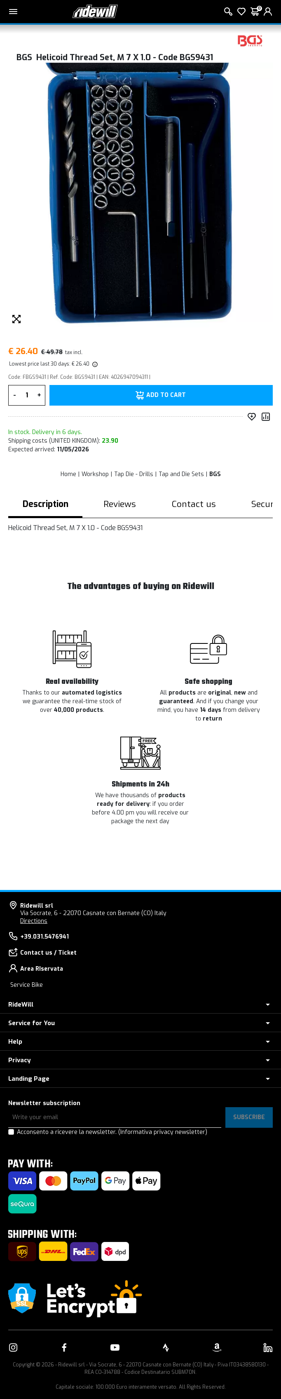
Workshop (95, 474)
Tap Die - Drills (133, 474)
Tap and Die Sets (181, 474)
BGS (215, 474)
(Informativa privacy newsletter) (162, 1132)
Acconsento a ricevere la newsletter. (112, 1132)
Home (68, 474)
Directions (33, 921)
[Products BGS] (250, 40)
